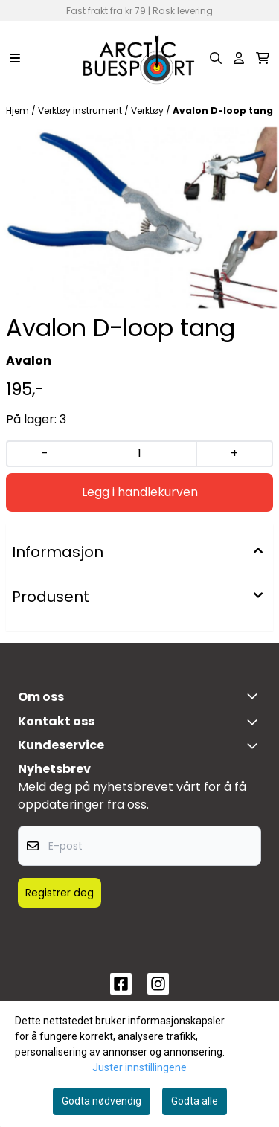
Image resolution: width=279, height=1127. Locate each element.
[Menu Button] (15, 58)
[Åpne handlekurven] (262, 58)
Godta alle (194, 1101)
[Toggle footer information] (255, 695)
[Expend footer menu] (255, 745)
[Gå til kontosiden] (239, 58)
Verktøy (148, 110)
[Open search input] (216, 58)
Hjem (18, 110)
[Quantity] (139, 454)
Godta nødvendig (101, 1101)
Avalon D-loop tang (223, 110)
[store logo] (139, 58)
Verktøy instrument (81, 110)
